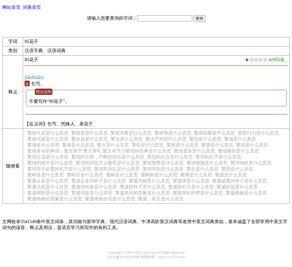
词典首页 (32, 7)
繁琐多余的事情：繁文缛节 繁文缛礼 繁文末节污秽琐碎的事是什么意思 (99, 150)
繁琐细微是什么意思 (207, 162)
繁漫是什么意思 (78, 144)
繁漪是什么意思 (43, 144)
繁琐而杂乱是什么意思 (117, 168)
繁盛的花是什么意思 (237, 186)
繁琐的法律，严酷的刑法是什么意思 (107, 156)
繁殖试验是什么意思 (47, 138)
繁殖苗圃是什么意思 (214, 133)
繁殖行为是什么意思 (258, 133)
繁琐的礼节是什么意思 (218, 156)
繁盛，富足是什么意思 (161, 198)
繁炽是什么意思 (148, 144)
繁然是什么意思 (182, 144)
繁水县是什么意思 (89, 138)
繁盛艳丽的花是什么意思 (110, 198)
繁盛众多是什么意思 (47, 180)
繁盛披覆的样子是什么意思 (239, 180)
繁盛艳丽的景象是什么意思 (54, 198)
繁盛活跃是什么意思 (47, 186)
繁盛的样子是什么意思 (142, 186)
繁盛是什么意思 (231, 174)
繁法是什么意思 (127, 138)
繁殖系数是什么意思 (131, 133)
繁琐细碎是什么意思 (250, 162)
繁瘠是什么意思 (196, 174)
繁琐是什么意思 (252, 144)
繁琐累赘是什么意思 (163, 162)
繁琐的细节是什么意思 (50, 162)
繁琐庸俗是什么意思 (238, 150)
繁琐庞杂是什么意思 (194, 150)
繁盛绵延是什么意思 (91, 192)
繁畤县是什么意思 (45, 174)
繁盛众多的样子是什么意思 (98, 180)
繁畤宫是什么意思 (85, 174)
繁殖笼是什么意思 (89, 133)
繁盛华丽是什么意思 (149, 180)
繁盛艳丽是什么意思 (246, 192)
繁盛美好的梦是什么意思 (198, 192)
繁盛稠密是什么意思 (47, 192)
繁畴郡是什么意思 (159, 174)
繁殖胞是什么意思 (173, 133)
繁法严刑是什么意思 (165, 138)
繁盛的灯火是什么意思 (191, 186)
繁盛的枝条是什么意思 (94, 186)
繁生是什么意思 (202, 168)
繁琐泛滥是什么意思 (47, 156)
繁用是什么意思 (237, 168)
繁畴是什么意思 (122, 174)
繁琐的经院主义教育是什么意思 (108, 162)
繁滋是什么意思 (240, 138)
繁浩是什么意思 (205, 138)
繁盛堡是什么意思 (191, 180)
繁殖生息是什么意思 (47, 133)
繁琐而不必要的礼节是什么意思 (59, 168)
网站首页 (11, 7)
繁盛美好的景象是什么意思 (142, 192)
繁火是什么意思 (113, 144)
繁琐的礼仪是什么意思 (170, 156)
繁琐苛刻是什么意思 (163, 168)
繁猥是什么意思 (217, 144)
